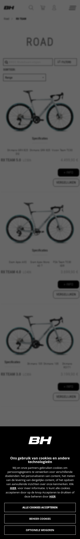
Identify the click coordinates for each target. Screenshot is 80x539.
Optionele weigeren (40, 530)
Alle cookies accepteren (40, 507)
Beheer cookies (40, 519)
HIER (13, 488)
